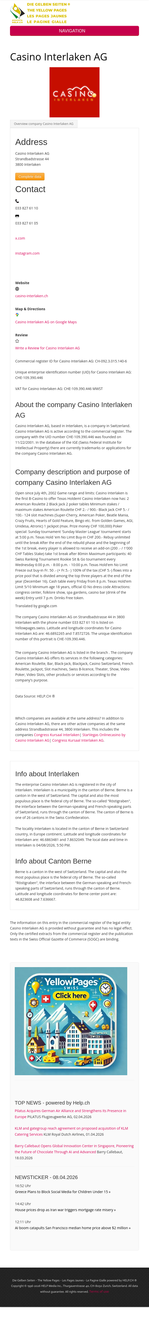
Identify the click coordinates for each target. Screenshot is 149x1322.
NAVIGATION (74, 30)
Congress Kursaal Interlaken (57, 734)
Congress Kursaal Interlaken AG (78, 740)
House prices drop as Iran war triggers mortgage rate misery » (65, 1209)
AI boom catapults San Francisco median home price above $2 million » (72, 1227)
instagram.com (27, 253)
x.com (20, 238)
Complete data (29, 177)
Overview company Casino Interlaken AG (44, 124)
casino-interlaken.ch (31, 295)
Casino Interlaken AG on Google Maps (46, 322)
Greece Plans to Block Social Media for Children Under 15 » (62, 1191)
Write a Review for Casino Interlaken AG (47, 348)
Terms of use (99, 1291)
